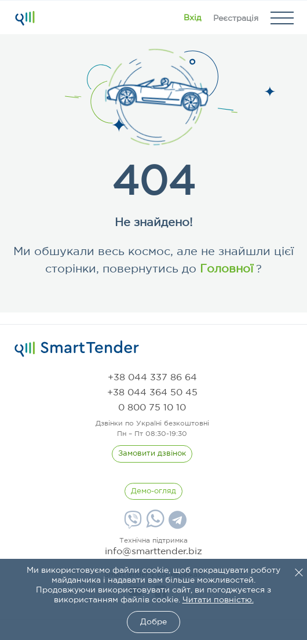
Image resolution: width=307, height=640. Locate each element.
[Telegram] (176, 524)
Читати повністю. (218, 600)
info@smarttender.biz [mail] (153, 551)
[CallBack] (152, 454)
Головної (224, 269)
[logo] (77, 349)
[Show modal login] (192, 18)
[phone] (152, 377)
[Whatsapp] (154, 525)
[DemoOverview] (153, 491)
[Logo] (24, 18)
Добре (153, 622)
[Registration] (236, 18)
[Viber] (131, 524)
